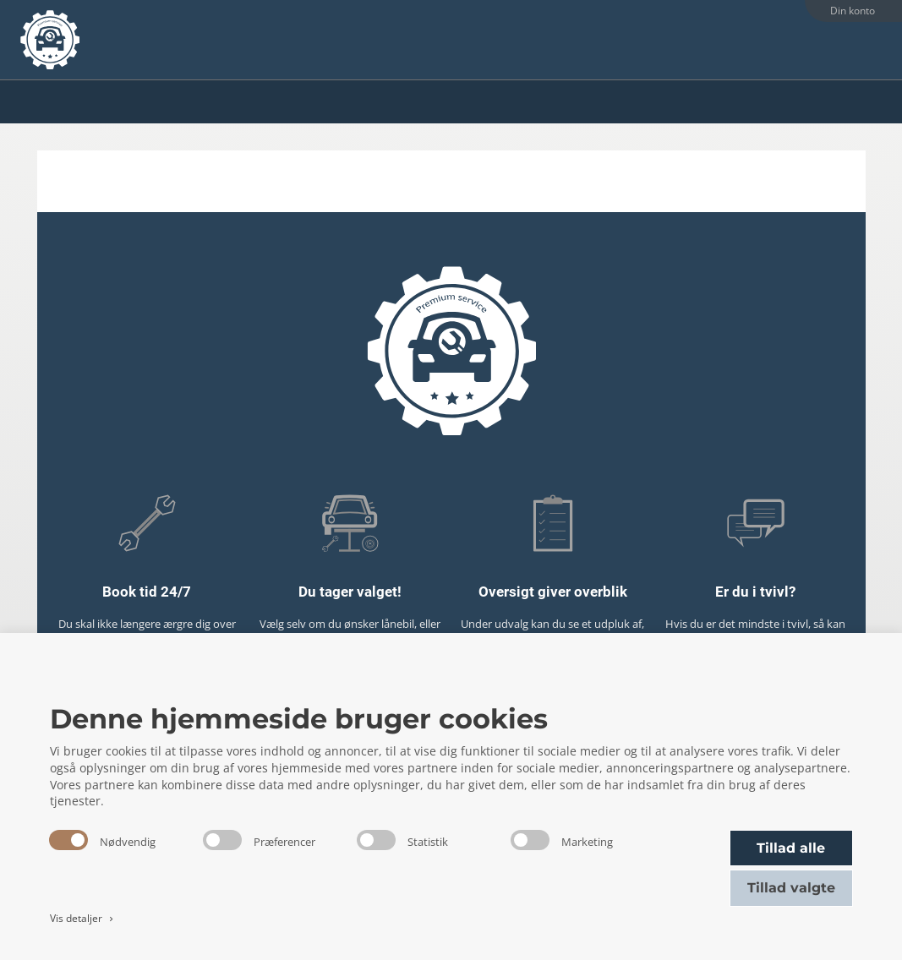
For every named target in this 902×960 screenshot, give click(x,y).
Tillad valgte (791, 888)
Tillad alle (791, 848)
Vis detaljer (83, 918)
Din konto (852, 10)
